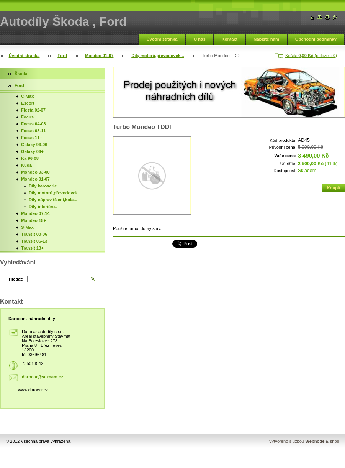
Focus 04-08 (33, 124)
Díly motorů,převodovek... (157, 55)
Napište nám (266, 39)
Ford (62, 55)
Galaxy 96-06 (34, 144)
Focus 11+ (31, 137)
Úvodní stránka (162, 39)
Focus (27, 117)
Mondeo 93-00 (35, 172)
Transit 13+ (32, 248)
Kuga (26, 165)
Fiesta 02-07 (33, 110)
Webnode (314, 441)
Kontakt (230, 39)
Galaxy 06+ (32, 151)
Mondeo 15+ (33, 220)
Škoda (21, 73)
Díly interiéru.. (43, 206)
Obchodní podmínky (316, 39)
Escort (27, 103)
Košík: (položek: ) (311, 55)
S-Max (27, 227)
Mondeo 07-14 (35, 213)
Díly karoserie (43, 186)
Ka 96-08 (30, 158)
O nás (200, 39)
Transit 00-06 (34, 234)
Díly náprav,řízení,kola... (53, 199)
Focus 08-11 (33, 130)
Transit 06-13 (34, 241)
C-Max (27, 96)
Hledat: (16, 279)
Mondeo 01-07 (99, 55)
